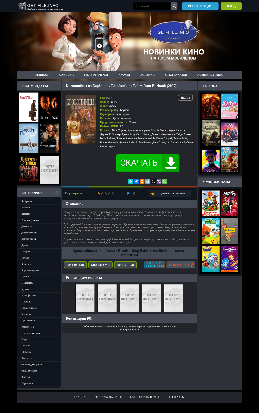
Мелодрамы (27, 283)
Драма (24, 245)
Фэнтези (25, 377)
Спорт (24, 339)
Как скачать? (154, 264)
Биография (26, 201)
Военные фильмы (30, 220)
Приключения (28, 320)
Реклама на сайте (108, 397)
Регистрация (200, 6)
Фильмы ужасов (29, 370)
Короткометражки (30, 270)
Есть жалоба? (181, 264)
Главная (41, 74)
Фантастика (27, 358)
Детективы (26, 226)
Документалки (28, 239)
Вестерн (25, 214)
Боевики (147, 74)
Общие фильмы (29, 308)
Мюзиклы (26, 301)
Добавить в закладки (173, 193)
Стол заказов (176, 74)
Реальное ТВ (27, 327)
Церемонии (27, 383)
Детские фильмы (29, 232)
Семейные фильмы (30, 333)
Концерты (26, 264)
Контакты (177, 397)
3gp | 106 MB (75, 264)
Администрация (210, 74)
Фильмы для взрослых (32, 364)
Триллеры (26, 352)
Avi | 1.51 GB (125, 264)
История (25, 251)
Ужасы (124, 74)
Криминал (26, 276)
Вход (231, 6)
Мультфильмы (96, 74)
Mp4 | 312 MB (100, 264)
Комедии (66, 74)
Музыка (25, 289)
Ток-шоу (25, 345)
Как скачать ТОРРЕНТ (146, 397)
